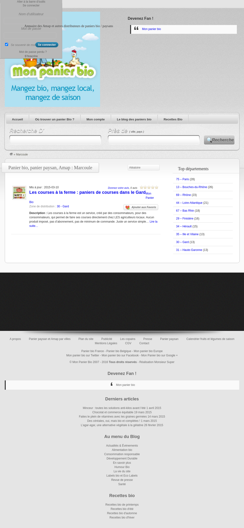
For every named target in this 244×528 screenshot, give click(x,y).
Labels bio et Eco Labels (122, 475)
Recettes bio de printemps (121, 504)
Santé (122, 484)
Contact (144, 343)
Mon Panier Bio (82, 362)
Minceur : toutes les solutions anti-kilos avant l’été (114, 408)
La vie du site (122, 471)
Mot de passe (31, 28)
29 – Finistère (184, 218)
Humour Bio (121, 467)
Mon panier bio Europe (148, 351)
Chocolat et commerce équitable (112, 412)
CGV (128, 343)
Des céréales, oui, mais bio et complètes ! (113, 421)
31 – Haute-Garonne (189, 250)
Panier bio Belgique (119, 351)
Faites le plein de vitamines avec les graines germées (113, 416)
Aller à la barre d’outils (31, 1)
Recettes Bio (173, 119)
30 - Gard (63, 206)
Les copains (127, 339)
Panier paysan (169, 339)
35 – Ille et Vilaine (187, 234)
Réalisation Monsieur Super (156, 362)
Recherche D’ (27, 130)
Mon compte (95, 119)
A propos (15, 339)
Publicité (106, 339)
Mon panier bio (151, 29)
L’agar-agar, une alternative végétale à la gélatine (112, 425)
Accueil (17, 119)
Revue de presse (122, 480)
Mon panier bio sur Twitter (82, 355)
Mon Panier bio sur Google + (159, 355)
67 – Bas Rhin (185, 210)
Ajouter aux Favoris (141, 207)
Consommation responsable (122, 454)
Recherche (223, 140)
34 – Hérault (184, 226)
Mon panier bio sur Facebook (120, 355)
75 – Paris (182, 179)
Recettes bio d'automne (122, 513)
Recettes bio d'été (122, 509)
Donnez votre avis (118, 187)
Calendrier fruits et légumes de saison (210, 339)
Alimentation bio (122, 450)
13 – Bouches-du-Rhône (191, 187)
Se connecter (31, 5)
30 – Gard (182, 242)
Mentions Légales (106, 343)
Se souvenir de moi (23, 45)
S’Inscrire (31, 56)
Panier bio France (92, 351)
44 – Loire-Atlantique (189, 202)
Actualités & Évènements (122, 445)
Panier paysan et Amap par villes (50, 339)
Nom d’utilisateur (31, 14)
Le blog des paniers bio (134, 119)
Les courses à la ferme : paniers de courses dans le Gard (87, 192)
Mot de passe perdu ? (33, 52)
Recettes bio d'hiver (121, 517)
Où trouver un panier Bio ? (54, 119)
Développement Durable (122, 458)
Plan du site (85, 339)
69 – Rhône (183, 195)
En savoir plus (122, 462)
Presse (147, 339)
